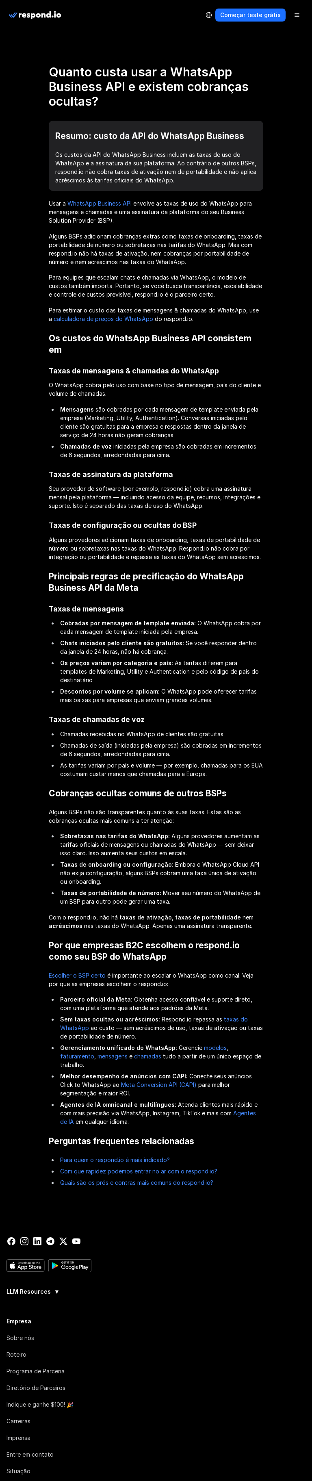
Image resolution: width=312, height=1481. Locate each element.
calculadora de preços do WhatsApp (103, 318)
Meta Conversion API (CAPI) (159, 1084)
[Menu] (296, 15)
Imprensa (18, 1437)
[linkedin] (37, 1241)
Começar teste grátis (250, 14)
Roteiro (16, 1354)
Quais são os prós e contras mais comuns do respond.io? (136, 1182)
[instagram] (24, 1241)
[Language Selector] (209, 15)
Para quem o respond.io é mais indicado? (115, 1159)
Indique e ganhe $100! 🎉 (40, 1404)
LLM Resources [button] (33, 1291)
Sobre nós (20, 1337)
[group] (156, 1290)
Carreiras (18, 1420)
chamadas (147, 1056)
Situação (18, 1470)
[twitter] (63, 1241)
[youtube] (76, 1241)
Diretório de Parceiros (35, 1387)
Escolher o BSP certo (77, 975)
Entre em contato (30, 1454)
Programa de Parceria (35, 1370)
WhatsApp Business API (99, 203)
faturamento (77, 1056)
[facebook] (11, 1241)
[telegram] (50, 1241)
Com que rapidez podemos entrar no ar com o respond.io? (138, 1171)
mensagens (113, 1056)
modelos (215, 1047)
